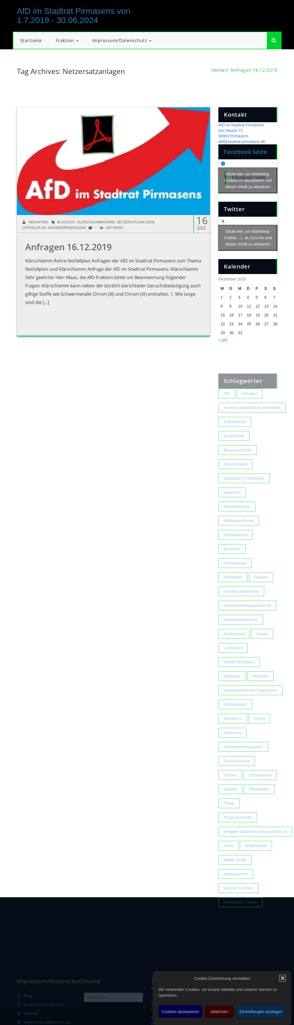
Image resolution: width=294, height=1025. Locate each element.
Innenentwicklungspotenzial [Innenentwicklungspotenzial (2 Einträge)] (247, 622)
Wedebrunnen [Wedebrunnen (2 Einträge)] (236, 890)
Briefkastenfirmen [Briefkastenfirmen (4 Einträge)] (239, 537)
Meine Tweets (247, 238)
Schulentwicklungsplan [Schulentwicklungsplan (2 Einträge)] (243, 763)
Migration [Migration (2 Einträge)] (260, 692)
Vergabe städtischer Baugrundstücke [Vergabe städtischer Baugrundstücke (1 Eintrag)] (255, 848)
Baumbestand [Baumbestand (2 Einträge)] (235, 480)
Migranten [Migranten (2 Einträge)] (232, 692)
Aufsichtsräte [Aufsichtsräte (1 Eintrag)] (235, 438)
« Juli (222, 339)
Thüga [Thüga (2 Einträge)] (229, 819)
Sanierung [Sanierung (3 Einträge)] (232, 749)
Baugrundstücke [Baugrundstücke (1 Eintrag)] (238, 466)
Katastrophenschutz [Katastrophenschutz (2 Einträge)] (241, 636)
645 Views (111, 228)
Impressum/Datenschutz (122, 40)
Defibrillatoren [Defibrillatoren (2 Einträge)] (235, 551)
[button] (282, 978)
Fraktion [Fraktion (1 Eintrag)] (261, 593)
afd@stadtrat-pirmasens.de (241, 141)
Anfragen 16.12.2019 (254, 70)
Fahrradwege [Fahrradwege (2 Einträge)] (235, 579)
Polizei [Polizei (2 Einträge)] (259, 735)
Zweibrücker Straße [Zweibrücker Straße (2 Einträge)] (240, 918)
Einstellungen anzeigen (260, 1011)
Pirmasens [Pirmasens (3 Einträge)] (233, 735)
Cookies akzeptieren (180, 1011)
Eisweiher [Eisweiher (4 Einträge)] (232, 565)
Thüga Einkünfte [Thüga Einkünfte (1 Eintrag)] (238, 834)
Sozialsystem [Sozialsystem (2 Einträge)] (260, 791)
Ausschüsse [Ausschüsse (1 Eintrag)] (234, 452)
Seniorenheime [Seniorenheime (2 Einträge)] (237, 777)
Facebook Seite (245, 151)
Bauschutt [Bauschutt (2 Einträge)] (232, 509)
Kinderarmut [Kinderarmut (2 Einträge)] (234, 650)
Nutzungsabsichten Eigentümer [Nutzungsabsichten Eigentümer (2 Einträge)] (251, 706)
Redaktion (35, 222)
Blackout (66, 222)
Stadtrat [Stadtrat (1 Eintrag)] (230, 805)
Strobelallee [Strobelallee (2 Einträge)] (259, 805)
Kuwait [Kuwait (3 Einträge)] (262, 650)
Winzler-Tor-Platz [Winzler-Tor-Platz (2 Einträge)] (238, 904)
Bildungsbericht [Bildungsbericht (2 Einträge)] (237, 523)
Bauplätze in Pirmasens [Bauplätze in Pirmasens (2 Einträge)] (244, 494)
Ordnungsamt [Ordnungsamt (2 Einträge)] (235, 721)
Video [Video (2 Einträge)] (229, 862)
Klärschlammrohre (96, 222)
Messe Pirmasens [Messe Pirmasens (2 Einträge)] (239, 678)
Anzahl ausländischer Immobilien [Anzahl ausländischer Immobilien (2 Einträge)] (252, 424)
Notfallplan (34, 228)
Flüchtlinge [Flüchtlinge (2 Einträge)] (233, 593)
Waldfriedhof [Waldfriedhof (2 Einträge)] (256, 862)
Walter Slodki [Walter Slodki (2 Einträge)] (235, 876)
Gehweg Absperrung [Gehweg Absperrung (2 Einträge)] (241, 607)
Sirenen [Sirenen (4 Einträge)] (230, 791)
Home (218, 70)
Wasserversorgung (67, 228)
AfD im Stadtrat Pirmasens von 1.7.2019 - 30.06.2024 (74, 15)
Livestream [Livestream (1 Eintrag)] (233, 664)
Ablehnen (219, 1011)
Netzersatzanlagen (135, 222)
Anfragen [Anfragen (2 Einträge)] (249, 410)
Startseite (31, 40)
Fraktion (67, 40)
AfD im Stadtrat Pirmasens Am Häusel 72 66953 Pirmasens (241, 130)
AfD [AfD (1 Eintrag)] (227, 410)
